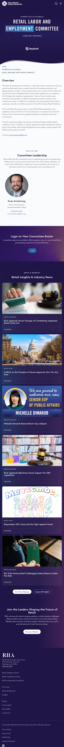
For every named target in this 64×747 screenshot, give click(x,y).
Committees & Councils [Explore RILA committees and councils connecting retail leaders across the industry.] (11, 69)
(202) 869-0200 (7, 666)
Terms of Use (6, 733)
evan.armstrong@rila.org (18, 135)
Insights (5, 694)
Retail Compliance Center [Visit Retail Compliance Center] (11, 676)
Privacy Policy (6, 729)
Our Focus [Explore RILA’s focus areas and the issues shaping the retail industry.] (5, 687)
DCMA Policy (6, 737)
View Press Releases (22, 591)
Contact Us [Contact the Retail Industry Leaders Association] (6, 713)
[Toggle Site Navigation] (61, 3)
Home (4, 66)
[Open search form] (56, 3)
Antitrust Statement (8, 741)
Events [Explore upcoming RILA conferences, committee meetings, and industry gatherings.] (4, 701)
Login (32, 250)
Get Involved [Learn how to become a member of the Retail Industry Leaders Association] (6, 705)
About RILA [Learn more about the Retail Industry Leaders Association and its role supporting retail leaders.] (6, 709)
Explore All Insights (42, 591)
